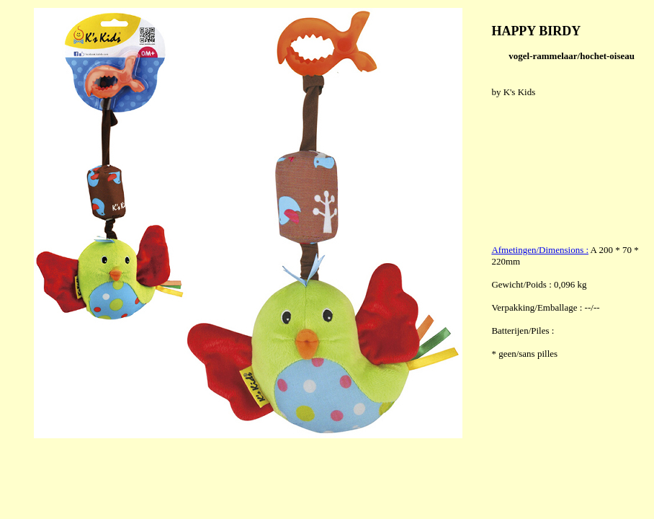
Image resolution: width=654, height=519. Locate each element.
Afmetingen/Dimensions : (539, 249)
